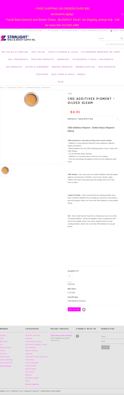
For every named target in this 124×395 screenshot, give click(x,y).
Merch (81, 74)
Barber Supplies (85, 67)
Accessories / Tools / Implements (93, 59)
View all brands (5, 366)
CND (1, 338)
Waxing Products (62, 67)
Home (2, 87)
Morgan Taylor (5, 357)
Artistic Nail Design (6, 360)
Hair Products (107, 67)
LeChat (2, 351)
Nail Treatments (18, 59)
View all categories (32, 384)
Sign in (83, 30)
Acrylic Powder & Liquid (63, 52)
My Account (53, 30)
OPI (1, 344)
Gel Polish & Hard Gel (15, 52)
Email (103, 341)
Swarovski (63, 59)
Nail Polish (38, 52)
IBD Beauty (4, 341)
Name (103, 336)
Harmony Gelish (5, 347)
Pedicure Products (42, 59)
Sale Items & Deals (62, 74)
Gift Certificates (69, 30)
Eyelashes (42, 74)
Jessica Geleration (6, 363)
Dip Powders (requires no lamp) (100, 52)
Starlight (3, 335)
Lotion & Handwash (37, 67)
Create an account (98, 30)
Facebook (77, 336)
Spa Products (14, 67)
